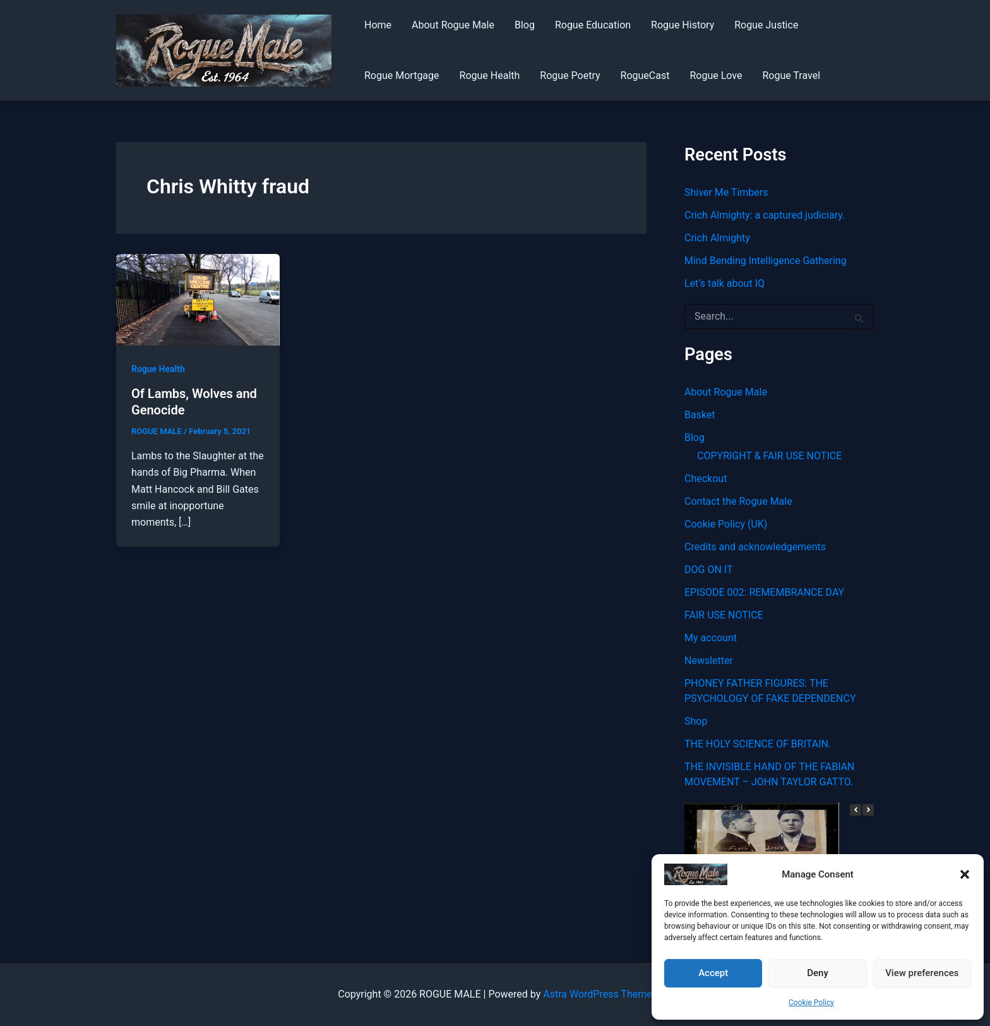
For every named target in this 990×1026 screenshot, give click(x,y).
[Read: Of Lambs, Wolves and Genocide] (198, 299)
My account (710, 638)
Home (377, 25)
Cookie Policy (811, 1002)
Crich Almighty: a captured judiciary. (764, 215)
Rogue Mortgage (401, 75)
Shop (695, 721)
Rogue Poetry (570, 75)
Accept (713, 973)
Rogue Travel (791, 75)
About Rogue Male (453, 25)
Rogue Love (715, 75)
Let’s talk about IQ (724, 283)
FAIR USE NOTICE (723, 615)
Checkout (705, 479)
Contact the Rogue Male (738, 501)
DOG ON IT (708, 570)
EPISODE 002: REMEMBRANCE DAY (764, 592)
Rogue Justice (766, 25)
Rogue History (682, 25)
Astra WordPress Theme (597, 994)
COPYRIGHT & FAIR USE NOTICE (769, 456)
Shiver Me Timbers (726, 192)
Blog (525, 25)
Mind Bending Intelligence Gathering (765, 261)
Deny (817, 973)
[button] (964, 874)
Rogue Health (490, 75)
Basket (699, 415)
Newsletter (708, 661)
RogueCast (645, 75)
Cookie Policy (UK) (725, 524)
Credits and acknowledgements (755, 547)
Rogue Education (593, 25)
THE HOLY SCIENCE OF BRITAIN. (757, 744)
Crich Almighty (717, 238)
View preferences (921, 973)
